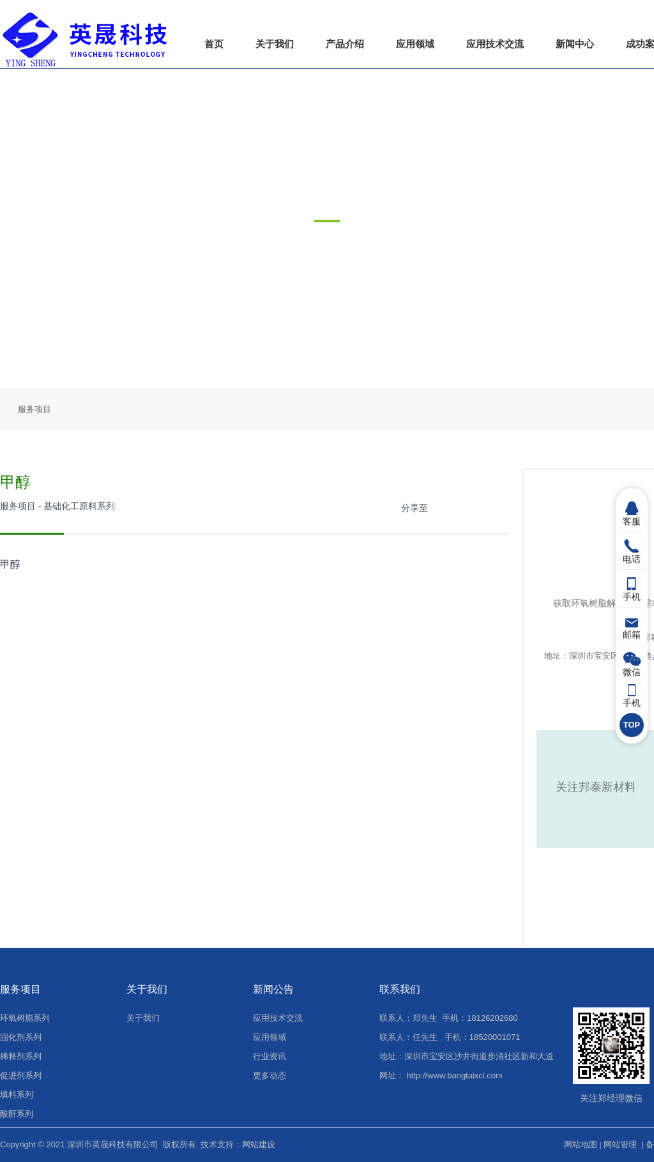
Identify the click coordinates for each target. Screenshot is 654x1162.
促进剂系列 (21, 1075)
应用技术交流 (495, 43)
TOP (632, 725)
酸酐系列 (16, 1114)
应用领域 (415, 43)
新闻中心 (575, 43)
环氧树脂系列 (25, 1018)
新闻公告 (273, 989)
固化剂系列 (21, 1037)
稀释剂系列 (21, 1056)
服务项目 (34, 409)
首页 (214, 43)
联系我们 (399, 989)
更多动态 (269, 1075)
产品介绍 (345, 43)
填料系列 (16, 1094)
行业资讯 (269, 1056)
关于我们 (274, 43)
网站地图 (580, 1144)
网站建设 (258, 1144)
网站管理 (620, 1144)
